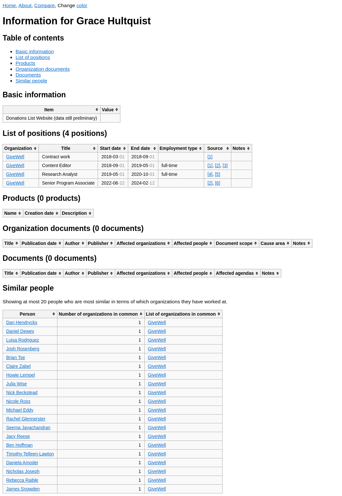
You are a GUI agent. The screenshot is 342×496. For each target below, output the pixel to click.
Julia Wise (16, 383)
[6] (217, 183)
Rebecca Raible (22, 480)
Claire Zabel (18, 366)
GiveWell (15, 156)
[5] (217, 174)
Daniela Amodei (22, 462)
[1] (210, 156)
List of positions (33, 57)
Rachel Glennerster (25, 418)
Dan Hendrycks (21, 322)
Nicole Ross (18, 401)
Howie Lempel (20, 375)
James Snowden (23, 488)
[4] (210, 174)
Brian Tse (15, 357)
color (82, 5)
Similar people (31, 80)
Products (25, 63)
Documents (28, 75)
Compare (44, 5)
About (24, 5)
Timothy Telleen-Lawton (30, 453)
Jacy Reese (18, 436)
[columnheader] (52, 109)
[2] (217, 165)
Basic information (35, 51)
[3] (225, 165)
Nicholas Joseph (23, 471)
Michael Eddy (19, 410)
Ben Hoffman (19, 445)
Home (9, 5)
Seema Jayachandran (28, 427)
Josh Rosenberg (22, 348)
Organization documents (43, 69)
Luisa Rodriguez (22, 340)
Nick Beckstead (21, 392)
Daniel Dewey (20, 331)
